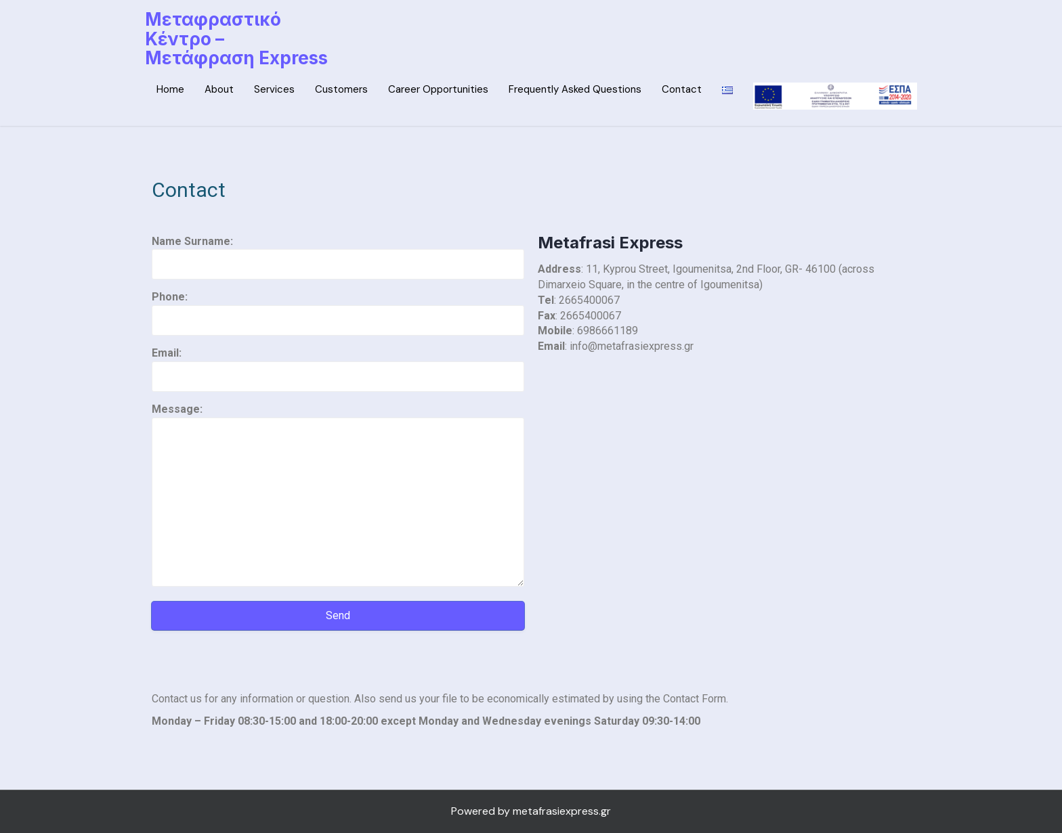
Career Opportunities (438, 89)
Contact (682, 89)
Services (274, 89)
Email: (338, 364)
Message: (338, 496)
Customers (341, 89)
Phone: (338, 308)
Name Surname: (338, 253)
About (219, 89)
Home (170, 89)
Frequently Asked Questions (575, 89)
